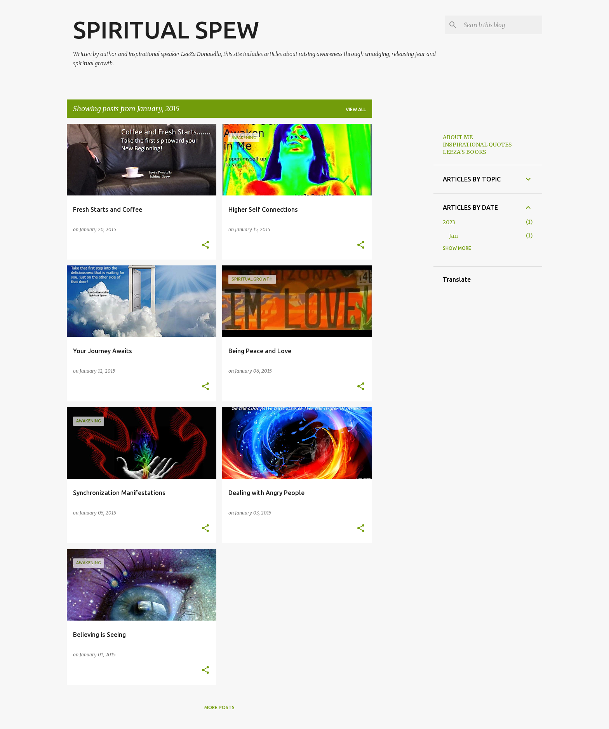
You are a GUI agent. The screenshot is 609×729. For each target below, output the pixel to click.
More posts (219, 707)
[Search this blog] (501, 25)
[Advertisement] (403, 240)
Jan (453, 235)
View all (356, 109)
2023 (449, 222)
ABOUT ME (458, 137)
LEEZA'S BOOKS (464, 151)
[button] (205, 245)
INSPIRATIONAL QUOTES (477, 144)
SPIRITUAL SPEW (166, 29)
